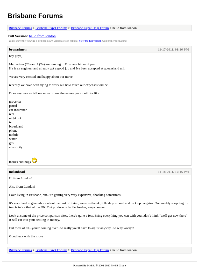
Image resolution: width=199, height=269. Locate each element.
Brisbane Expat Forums (51, 28)
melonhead (17, 172)
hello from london (42, 36)
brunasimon (17, 49)
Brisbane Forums (35, 16)
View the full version (90, 40)
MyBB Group (118, 265)
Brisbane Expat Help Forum (90, 28)
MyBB (90, 265)
